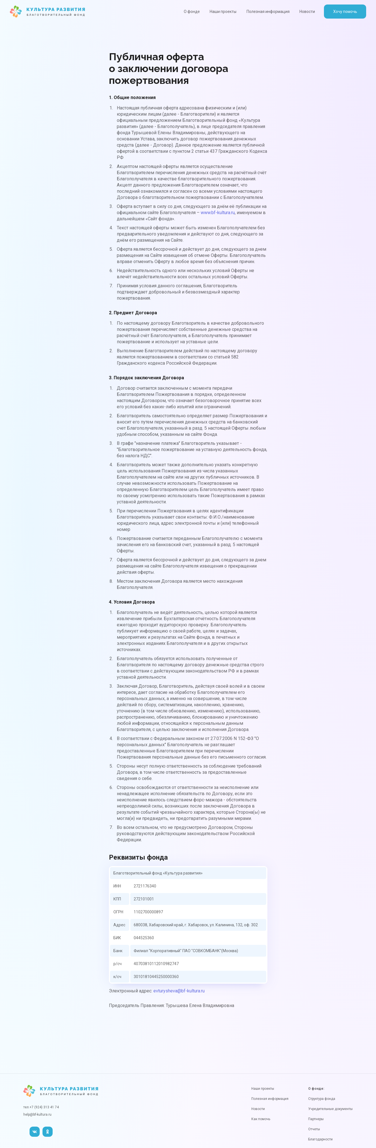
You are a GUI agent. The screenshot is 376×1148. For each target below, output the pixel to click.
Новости (307, 11)
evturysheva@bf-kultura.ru (179, 991)
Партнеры (316, 1119)
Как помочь (260, 1119)
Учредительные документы (330, 1109)
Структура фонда (321, 1099)
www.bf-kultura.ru (218, 212)
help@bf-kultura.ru (37, 1114)
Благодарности (320, 1139)
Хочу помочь (345, 11)
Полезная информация (268, 11)
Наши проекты (223, 11)
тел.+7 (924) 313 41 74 (41, 1107)
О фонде (192, 11)
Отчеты (314, 1129)
